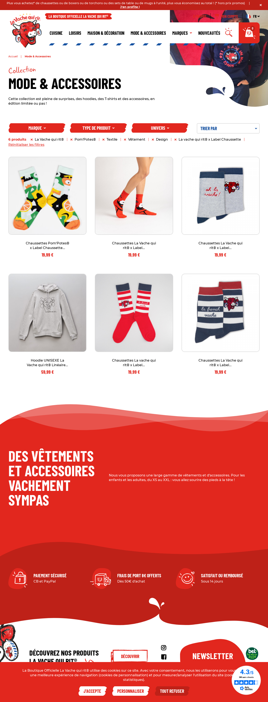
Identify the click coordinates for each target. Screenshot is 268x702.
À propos (199, 16)
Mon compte (226, 16)
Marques (182, 33)
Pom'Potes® (85, 139)
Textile (112, 139)
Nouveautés (209, 33)
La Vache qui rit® (49, 139)
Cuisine (56, 33)
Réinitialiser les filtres (26, 145)
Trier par (228, 128)
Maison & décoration (106, 33)
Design (162, 139)
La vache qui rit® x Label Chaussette (210, 139)
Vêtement (136, 139)
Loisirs (75, 33)
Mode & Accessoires (148, 33)
